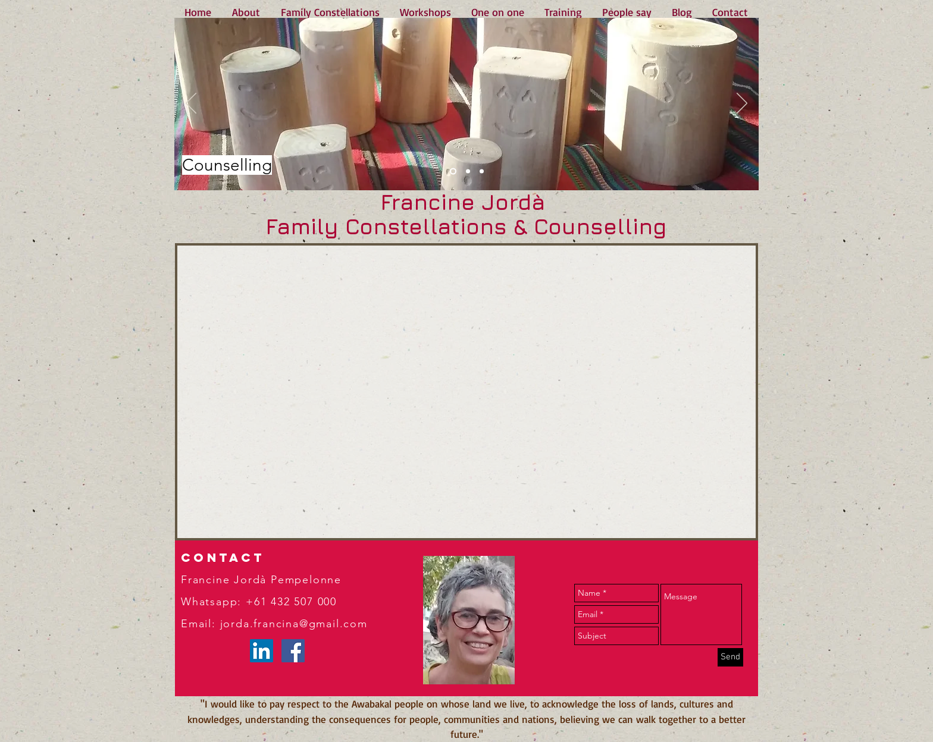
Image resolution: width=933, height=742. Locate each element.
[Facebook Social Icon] (293, 650)
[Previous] (191, 104)
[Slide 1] (453, 171)
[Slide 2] (468, 171)
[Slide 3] (482, 171)
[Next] (742, 104)
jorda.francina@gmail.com (294, 623)
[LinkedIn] (261, 650)
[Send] (730, 657)
